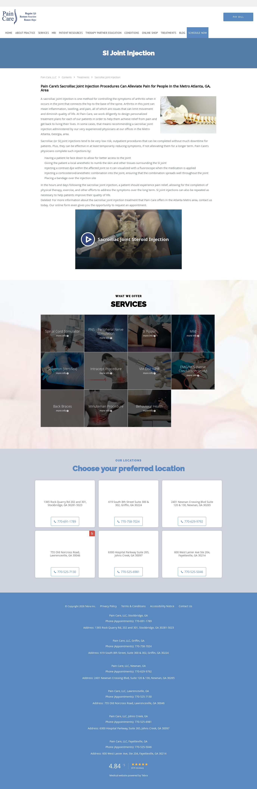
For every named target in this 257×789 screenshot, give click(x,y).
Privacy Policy (108, 606)
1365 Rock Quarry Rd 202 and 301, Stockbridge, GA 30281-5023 (65, 503)
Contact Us (185, 606)
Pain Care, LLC (49, 77)
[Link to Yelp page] (92, 533)
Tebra (145, 775)
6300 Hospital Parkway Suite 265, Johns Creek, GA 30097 (128, 554)
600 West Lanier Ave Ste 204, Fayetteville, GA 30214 (192, 554)
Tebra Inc (90, 606)
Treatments (83, 77)
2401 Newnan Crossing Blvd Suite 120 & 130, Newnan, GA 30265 (192, 503)
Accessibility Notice (162, 606)
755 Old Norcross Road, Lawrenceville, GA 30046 (65, 554)
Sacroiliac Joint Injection (107, 77)
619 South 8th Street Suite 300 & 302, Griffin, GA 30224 (128, 503)
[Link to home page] (29, 17)
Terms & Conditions (133, 606)
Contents (67, 77)
